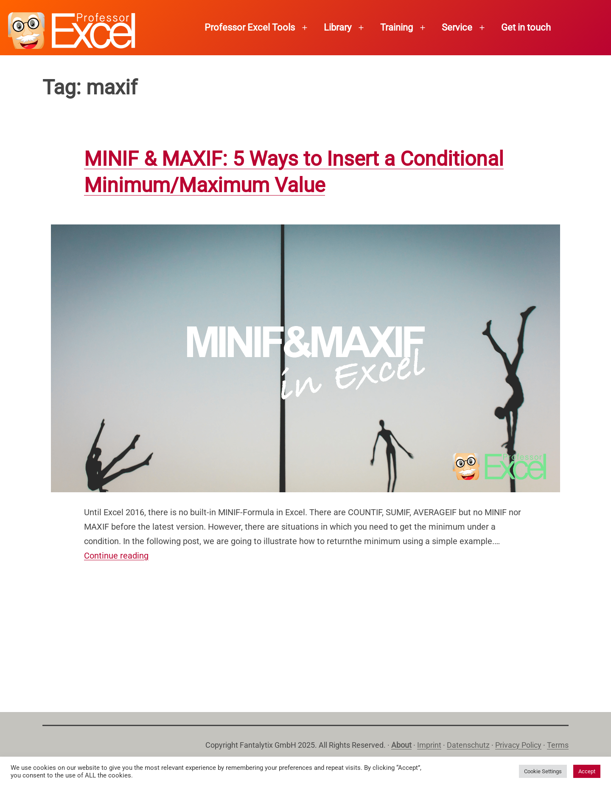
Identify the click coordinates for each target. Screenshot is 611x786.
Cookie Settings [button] (543, 771)
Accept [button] (586, 771)
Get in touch (526, 27)
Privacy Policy (518, 745)
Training (396, 27)
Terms (558, 745)
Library (337, 27)
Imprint (429, 745)
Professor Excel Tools (250, 27)
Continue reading (116, 555)
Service (457, 27)
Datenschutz (468, 745)
